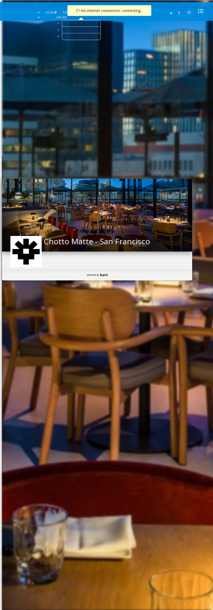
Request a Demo (81, 30)
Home (51, 12)
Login (81, 36)
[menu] (199, 11)
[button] (6, 213)
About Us (81, 23)
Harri (104, 274)
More (62, 17)
